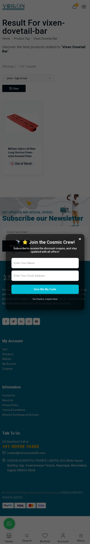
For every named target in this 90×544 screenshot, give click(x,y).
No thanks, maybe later (45, 299)
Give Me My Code (45, 289)
